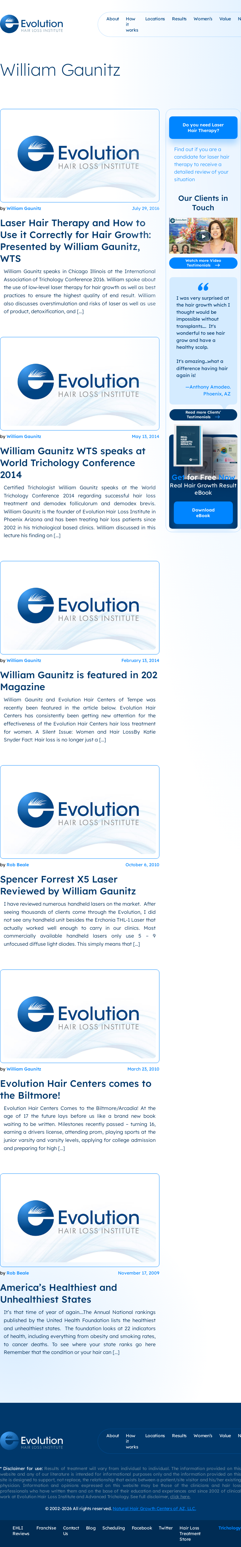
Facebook (142, 1528)
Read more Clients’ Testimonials (203, 414)
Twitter (166, 1528)
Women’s (203, 19)
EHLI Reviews (21, 1530)
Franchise (46, 1528)
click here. (180, 1496)
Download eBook (203, 512)
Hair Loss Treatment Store (189, 1533)
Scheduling (113, 1528)
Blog (91, 1528)
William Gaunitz (24, 208)
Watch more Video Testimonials (203, 262)
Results (179, 19)
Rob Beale (18, 865)
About (112, 19)
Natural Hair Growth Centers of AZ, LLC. (154, 1508)
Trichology (229, 1528)
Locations (155, 19)
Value (225, 19)
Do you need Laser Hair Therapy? (203, 127)
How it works (132, 24)
